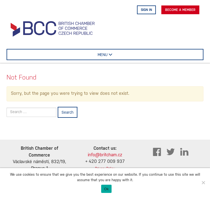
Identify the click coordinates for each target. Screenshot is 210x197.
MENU (112, 54)
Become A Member (180, 10)
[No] (203, 182)
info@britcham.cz (105, 155)
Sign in (146, 10)
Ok (106, 189)
